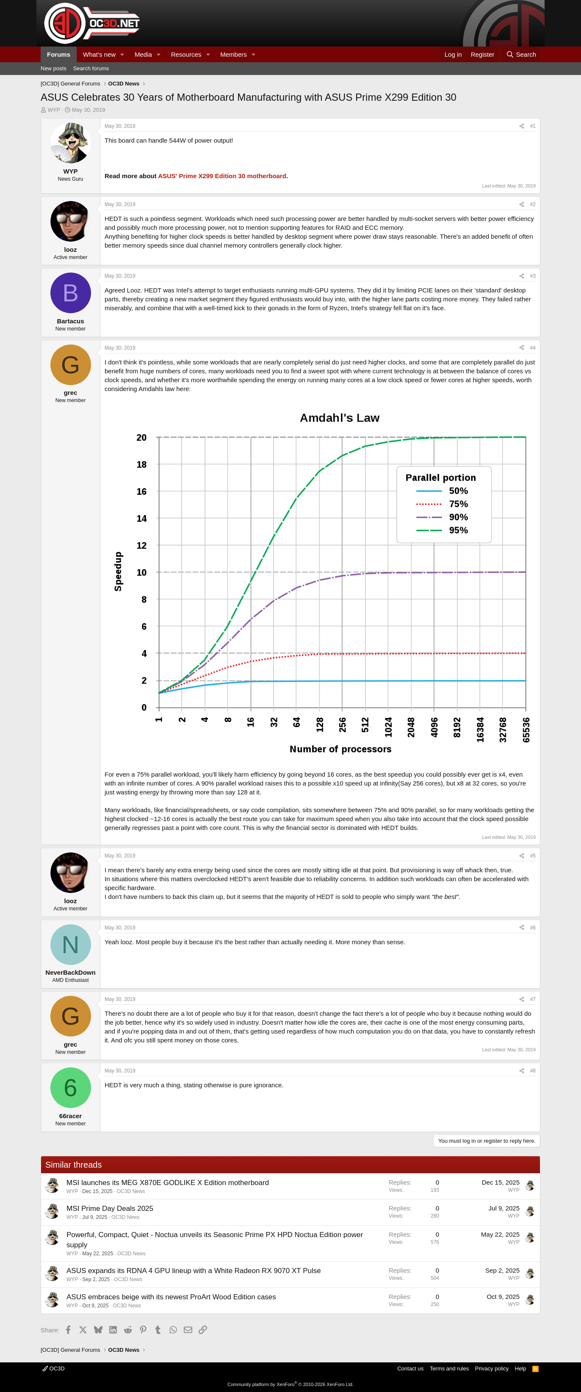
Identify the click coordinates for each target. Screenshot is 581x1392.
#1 (533, 126)
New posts (53, 68)
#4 (533, 348)
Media (143, 54)
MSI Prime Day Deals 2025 (109, 1209)
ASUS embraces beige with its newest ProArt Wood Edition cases (171, 1297)
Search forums (91, 68)
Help (520, 1368)
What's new (99, 54)
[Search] (521, 54)
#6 (533, 928)
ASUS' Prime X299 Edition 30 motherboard (222, 175)
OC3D (53, 1368)
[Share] (521, 126)
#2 (533, 204)
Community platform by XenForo (290, 1384)
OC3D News (131, 1191)
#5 (533, 856)
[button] (122, 54)
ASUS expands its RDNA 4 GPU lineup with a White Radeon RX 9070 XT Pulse (193, 1271)
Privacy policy (492, 1368)
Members (233, 54)
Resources (186, 54)
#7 (533, 999)
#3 (533, 276)
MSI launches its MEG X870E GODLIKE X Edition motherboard (167, 1183)
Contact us (410, 1368)
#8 (533, 1071)
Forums (58, 54)
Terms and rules (449, 1368)
